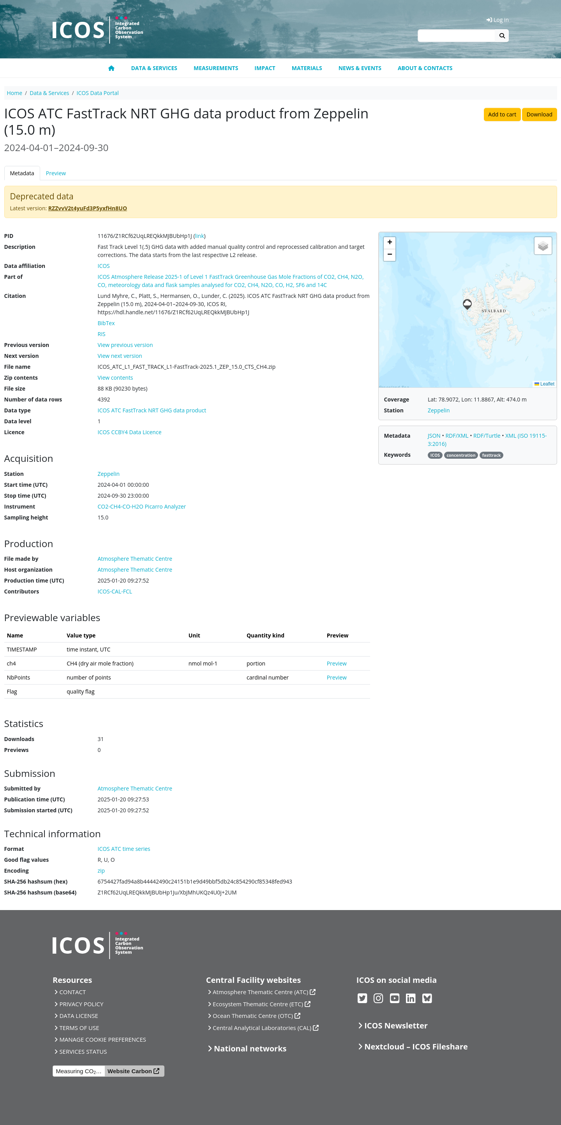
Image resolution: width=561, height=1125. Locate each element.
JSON (435, 435)
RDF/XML (457, 435)
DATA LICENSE (78, 1015)
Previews (16, 750)
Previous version (26, 345)
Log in (498, 19)
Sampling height (26, 517)
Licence (14, 432)
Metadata (22, 173)
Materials (307, 68)
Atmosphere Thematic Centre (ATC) (260, 992)
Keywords (397, 454)
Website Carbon (130, 1071)
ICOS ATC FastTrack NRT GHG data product (152, 410)
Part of (13, 276)
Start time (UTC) (26, 484)
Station (14, 473)
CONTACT (72, 992)
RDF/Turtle (487, 435)
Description (20, 246)
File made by (21, 558)
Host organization (28, 569)
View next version (120, 355)
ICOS (104, 265)
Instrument (19, 506)
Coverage (396, 399)
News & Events (360, 68)
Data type (17, 410)
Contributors (21, 591)
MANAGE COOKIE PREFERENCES (102, 1039)
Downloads (19, 739)
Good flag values (26, 859)
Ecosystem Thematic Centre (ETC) (258, 1004)
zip (101, 870)
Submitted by (22, 788)
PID (9, 235)
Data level (18, 421)
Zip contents (21, 377)
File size (14, 388)
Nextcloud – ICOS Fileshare (416, 1046)
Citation (15, 295)
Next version (21, 355)
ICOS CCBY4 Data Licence (130, 432)
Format (14, 848)
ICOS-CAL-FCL (115, 591)
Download (539, 114)
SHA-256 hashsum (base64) (40, 892)
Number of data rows (33, 399)
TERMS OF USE (79, 1028)
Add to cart (502, 114)
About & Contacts (425, 68)
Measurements (216, 68)
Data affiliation (25, 265)
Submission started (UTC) (38, 810)
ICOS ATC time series (124, 848)
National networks (250, 1048)
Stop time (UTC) (25, 495)
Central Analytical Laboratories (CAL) (262, 1028)
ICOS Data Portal (98, 93)
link (199, 235)
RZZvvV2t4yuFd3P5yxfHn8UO (87, 208)
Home (15, 93)
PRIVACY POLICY (81, 1004)
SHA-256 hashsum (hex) (36, 881)
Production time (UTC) (34, 580)
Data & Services (154, 68)
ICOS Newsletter (396, 1025)
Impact (264, 68)
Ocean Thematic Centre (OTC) (253, 1015)
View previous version (125, 345)
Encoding (16, 870)
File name (17, 366)
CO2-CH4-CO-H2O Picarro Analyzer (142, 506)
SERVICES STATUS (83, 1051)
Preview (56, 173)
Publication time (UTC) (34, 799)
